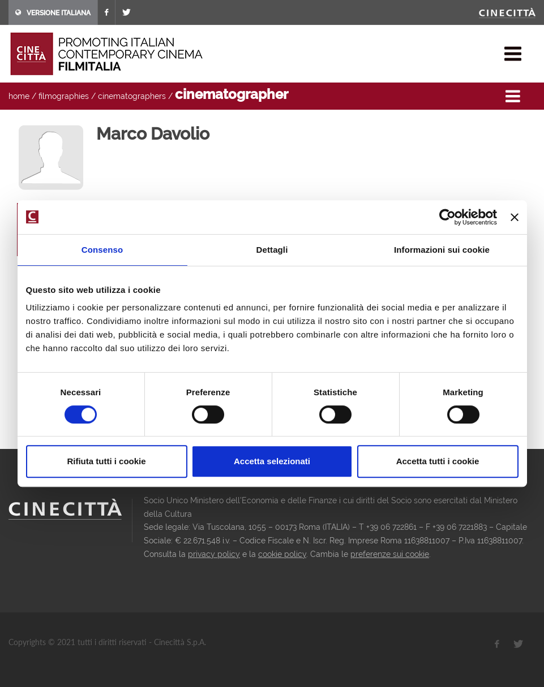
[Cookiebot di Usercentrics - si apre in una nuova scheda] (447, 217)
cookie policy (282, 554)
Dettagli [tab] (272, 249)
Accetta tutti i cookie (437, 461)
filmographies (63, 96)
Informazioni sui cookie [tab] (442, 249)
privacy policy (214, 554)
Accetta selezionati (272, 461)
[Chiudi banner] (515, 217)
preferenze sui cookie (389, 554)
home (18, 96)
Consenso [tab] (102, 249)
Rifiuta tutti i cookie (106, 461)
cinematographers (132, 96)
